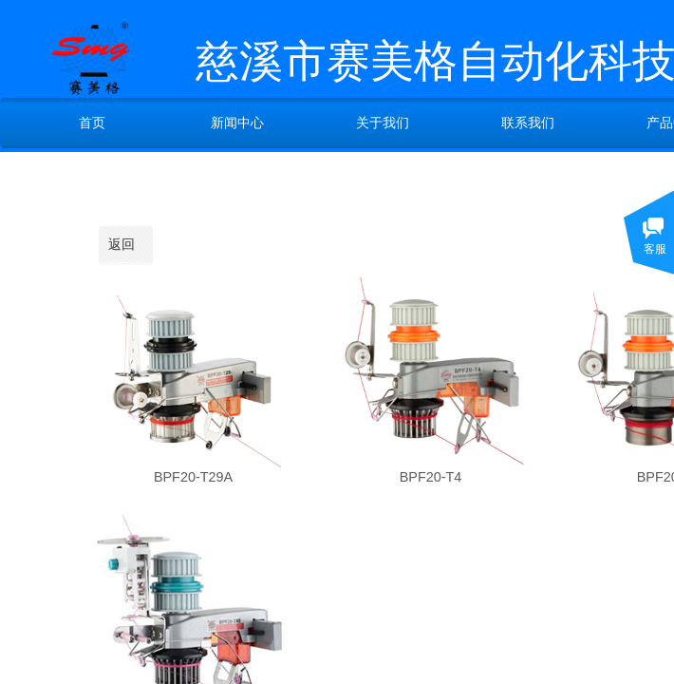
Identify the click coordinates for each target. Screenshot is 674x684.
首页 (92, 122)
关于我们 (382, 122)
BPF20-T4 (431, 476)
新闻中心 (237, 122)
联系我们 (527, 122)
